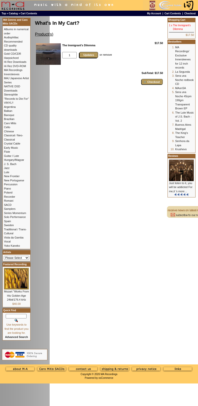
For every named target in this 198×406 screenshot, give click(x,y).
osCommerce (106, 378)
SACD (8, 204)
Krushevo (181, 149)
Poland (8, 192)
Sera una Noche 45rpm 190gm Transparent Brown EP (183, 100)
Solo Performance (15, 216)
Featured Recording (15, 264)
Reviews (173, 156)
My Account (154, 13)
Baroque (9, 115)
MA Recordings (108, 374)
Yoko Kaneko (12, 245)
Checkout (190, 13)
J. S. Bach (10, 164)
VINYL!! (8, 102)
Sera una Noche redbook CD (184, 79)
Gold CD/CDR (12, 53)
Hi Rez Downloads (15, 61)
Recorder (9, 196)
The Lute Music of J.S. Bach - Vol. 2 (184, 116)
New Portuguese (14, 180)
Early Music (11, 147)
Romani (8, 200)
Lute (6, 172)
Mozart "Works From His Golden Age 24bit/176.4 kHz (16, 295)
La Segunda (182, 71)
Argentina (10, 106)
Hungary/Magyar (14, 159)
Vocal (7, 241)
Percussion (10, 184)
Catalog (13, 13)
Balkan (8, 110)
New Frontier (12, 176)
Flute (7, 151)
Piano (7, 188)
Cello (7, 127)
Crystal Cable (12, 143)
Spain (7, 221)
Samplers (9, 208)
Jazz (7, 168)
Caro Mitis (10, 123)
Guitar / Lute (11, 155)
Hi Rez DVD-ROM (15, 66)
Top (4, 13)
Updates (88, 54)
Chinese (9, 131)
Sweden (9, 225)
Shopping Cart (176, 20)
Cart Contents (29, 13)
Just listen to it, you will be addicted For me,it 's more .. (181, 187)
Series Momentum (15, 213)
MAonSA (180, 88)
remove (107, 54)
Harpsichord (11, 57)
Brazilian (9, 119)
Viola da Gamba (14, 237)
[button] (152, 82)
